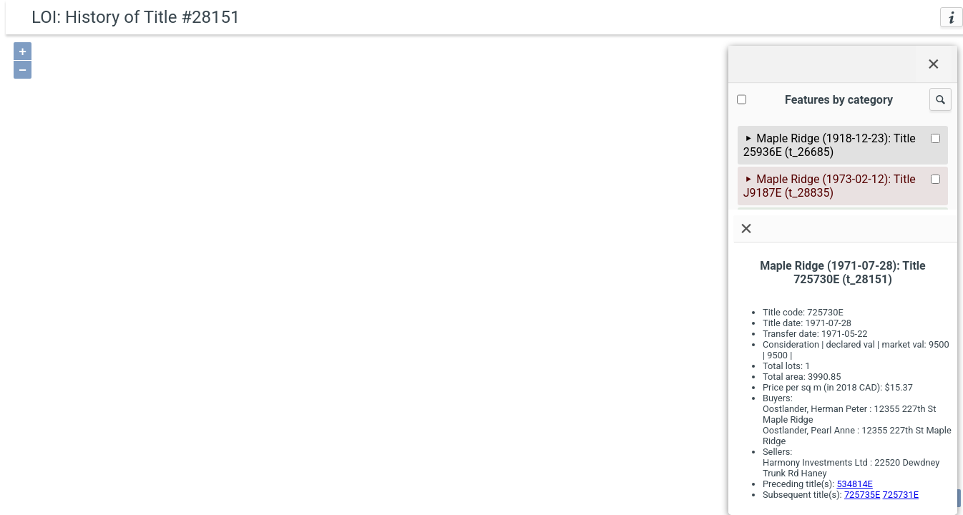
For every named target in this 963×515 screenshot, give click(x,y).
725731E (901, 494)
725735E (862, 494)
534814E (854, 484)
